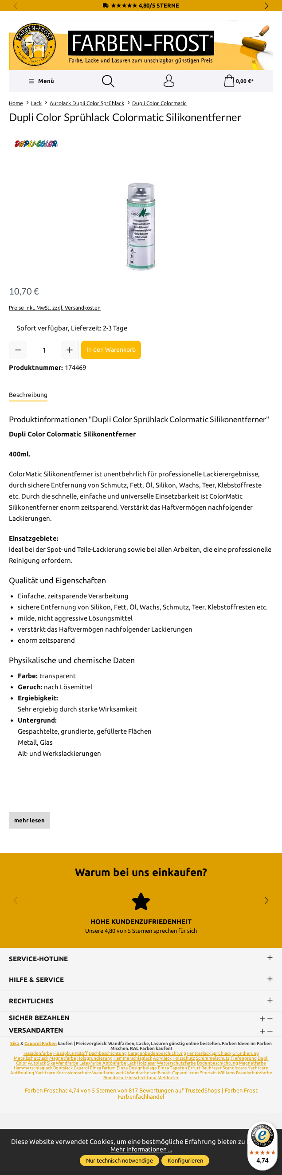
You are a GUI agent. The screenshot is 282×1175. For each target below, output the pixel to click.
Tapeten (178, 1068)
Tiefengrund (244, 1059)
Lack (131, 1063)
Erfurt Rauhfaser (205, 1068)
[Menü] (41, 82)
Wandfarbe (67, 1063)
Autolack (37, 1063)
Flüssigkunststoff (70, 1054)
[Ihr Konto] (168, 82)
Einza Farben (103, 1068)
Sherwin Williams (217, 1073)
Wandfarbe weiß (109, 1073)
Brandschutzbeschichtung (130, 1078)
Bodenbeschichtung (217, 1063)
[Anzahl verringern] (18, 350)
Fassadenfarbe (38, 1054)
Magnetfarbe (62, 1059)
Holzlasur (146, 1063)
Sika (15, 1044)
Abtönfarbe (114, 1063)
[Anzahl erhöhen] (69, 350)
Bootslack (63, 1068)
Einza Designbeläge (137, 1068)
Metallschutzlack (31, 1059)
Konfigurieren (185, 1160)
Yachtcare (45, 1073)
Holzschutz (183, 1059)
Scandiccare (235, 1068)
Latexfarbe (90, 1063)
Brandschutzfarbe (254, 1073)
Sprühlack (221, 1054)
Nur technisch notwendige (119, 1160)
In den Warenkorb (111, 350)
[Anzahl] (44, 350)
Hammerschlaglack (133, 1059)
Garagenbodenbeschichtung (157, 1054)
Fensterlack (199, 1054)
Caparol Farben (40, 1044)
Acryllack (162, 1059)
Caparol (81, 1068)
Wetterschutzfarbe (176, 1063)
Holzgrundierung (95, 1059)
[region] (141, 227)
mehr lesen (29, 821)
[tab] (28, 395)
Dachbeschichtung (108, 1054)
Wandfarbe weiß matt (149, 1073)
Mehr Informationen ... (141, 1149)
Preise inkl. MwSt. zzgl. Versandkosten (55, 308)
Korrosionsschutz (73, 1073)
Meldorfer (168, 1078)
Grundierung (245, 1054)
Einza (163, 1068)
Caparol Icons (185, 1073)
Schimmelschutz (213, 1059)
